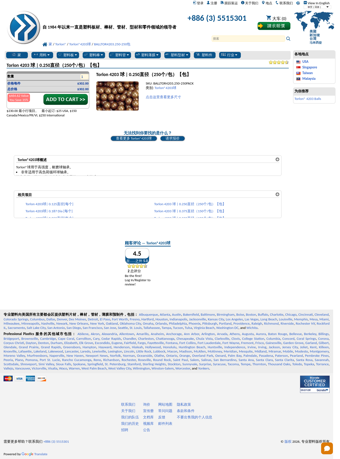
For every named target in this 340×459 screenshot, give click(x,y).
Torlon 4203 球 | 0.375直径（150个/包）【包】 (190, 211)
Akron (95, 334)
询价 (146, 404)
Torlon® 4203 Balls (307, 99)
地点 (267, 3)
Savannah (322, 360)
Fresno (135, 319)
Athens (235, 334)
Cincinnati (305, 314)
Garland (311, 343)
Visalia (52, 368)
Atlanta (165, 314)
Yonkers (203, 368)
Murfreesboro (37, 355)
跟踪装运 (229, 3)
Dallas (51, 319)
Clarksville (222, 338)
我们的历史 (130, 423)
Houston (162, 319)
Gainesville (273, 343)
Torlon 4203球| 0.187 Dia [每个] (49, 211)
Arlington (208, 334)
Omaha (148, 323)
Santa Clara (264, 360)
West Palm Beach (93, 368)
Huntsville (215, 347)
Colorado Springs (16, 319)
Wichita (252, 328)
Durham (56, 343)
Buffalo (263, 314)
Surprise (205, 364)
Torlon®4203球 (165, 88)
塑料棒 (93, 55)
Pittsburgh (209, 323)
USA (305, 62)
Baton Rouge (277, 334)
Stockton (174, 364)
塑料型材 (176, 55)
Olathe (159, 355)
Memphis (301, 319)
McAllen (200, 351)
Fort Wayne (230, 343)
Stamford (134, 364)
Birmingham (225, 314)
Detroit (93, 319)
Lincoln (129, 351)
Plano (19, 360)
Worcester (182, 368)
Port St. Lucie (50, 360)
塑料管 (119, 55)
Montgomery (319, 351)
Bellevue (295, 334)
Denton (43, 343)
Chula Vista (204, 338)
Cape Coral (66, 338)
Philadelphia (178, 323)
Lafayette (25, 351)
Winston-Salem (163, 368)
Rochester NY (305, 323)
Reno (97, 360)
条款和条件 (186, 411)
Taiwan (307, 73)
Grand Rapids (51, 347)
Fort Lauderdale (209, 343)
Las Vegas (252, 319)
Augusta (248, 334)
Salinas (206, 360)
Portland (225, 323)
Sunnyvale (190, 364)
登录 (198, 3)
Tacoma (233, 364)
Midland (261, 351)
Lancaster (71, 351)
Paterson (281, 355)
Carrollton (83, 338)
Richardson (111, 360)
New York (97, 323)
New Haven (75, 355)
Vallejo (8, 368)
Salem (194, 360)
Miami (324, 319)
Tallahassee (151, 328)
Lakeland (40, 351)
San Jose (110, 328)
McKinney (215, 351)
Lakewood (55, 351)
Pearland (296, 355)
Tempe (245, 364)
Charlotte (276, 314)
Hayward (104, 347)
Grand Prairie (29, 347)
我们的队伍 (130, 417)
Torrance (322, 364)
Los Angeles (234, 319)
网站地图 (165, 404)
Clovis (235, 338)
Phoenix (194, 323)
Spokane (79, 364)
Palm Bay (234, 355)
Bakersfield (191, 314)
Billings (324, 334)
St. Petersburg (115, 364)
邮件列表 (165, 423)
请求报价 (173, 138)
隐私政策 (184, 404)
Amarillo (142, 334)
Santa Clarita (284, 360)
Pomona (32, 360)
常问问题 (165, 411)
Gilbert (324, 343)
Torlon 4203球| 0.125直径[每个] (49, 204)
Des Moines (77, 319)
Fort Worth (120, 319)
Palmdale (250, 355)
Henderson (122, 347)
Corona (323, 338)
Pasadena (266, 355)
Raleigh (256, 323)
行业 (229, 55)
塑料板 (67, 55)
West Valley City (119, 368)
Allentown (126, 334)
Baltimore (208, 314)
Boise (240, 314)
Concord (288, 338)
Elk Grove (86, 343)
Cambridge (48, 338)
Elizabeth (70, 343)
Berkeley (310, 334)
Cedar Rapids (111, 338)
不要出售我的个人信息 (194, 417)
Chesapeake (185, 338)
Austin (176, 314)
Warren (74, 368)
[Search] (248, 38)
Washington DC (227, 328)
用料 (41, 55)
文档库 (148, 417)
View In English (317, 3)
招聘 (124, 430)
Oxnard (220, 355)
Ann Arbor (191, 334)
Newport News (97, 355)
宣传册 (148, 411)
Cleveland (321, 314)
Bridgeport (11, 338)
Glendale (10, 347)
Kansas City (216, 319)
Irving (262, 347)
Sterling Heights (154, 364)
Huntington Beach (192, 347)
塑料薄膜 (146, 55)
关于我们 (249, 3)
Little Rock (143, 351)
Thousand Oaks (279, 364)
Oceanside (144, 355)
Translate (34, 454)
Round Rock (162, 360)
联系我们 (284, 3)
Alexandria (109, 334)
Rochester (129, 360)
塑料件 (204, 55)
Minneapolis (30, 323)
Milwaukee (11, 323)
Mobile (288, 351)
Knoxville (10, 351)
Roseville (144, 360)
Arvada (222, 334)
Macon (172, 351)
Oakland (112, 323)
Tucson (178, 328)
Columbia (273, 338)
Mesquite (246, 351)
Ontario (171, 355)
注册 (212, 3)
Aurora (261, 334)
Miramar (274, 351)
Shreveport (29, 364)
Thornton (259, 364)
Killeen (324, 347)
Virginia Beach (204, 328)
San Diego (74, 328)
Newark (61, 323)
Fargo (142, 343)
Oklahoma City (130, 323)
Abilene (83, 334)
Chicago (291, 314)
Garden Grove (293, 343)
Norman (129, 355)
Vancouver (22, 368)
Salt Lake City (36, 328)
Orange (184, 355)
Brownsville (29, 338)
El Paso (105, 319)
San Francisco (92, 328)
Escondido (102, 343)
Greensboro (71, 347)
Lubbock (159, 351)
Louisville (285, 319)
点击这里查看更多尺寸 (163, 97)
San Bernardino (224, 360)
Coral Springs (306, 338)
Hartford (147, 319)
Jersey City (290, 347)
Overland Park (202, 355)
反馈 (161, 417)
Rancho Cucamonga (76, 360)
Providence (241, 323)
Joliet (304, 347)
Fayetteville (156, 343)
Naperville (56, 355)
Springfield (95, 364)
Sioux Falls (63, 364)
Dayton (31, 343)
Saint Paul (180, 360)
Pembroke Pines (317, 355)
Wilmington (141, 368)
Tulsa (188, 328)
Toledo (297, 364)
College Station (253, 338)
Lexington (115, 351)
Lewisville (99, 351)
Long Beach (268, 319)
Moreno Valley (14, 355)
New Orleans (78, 323)
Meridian (230, 351)
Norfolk (115, 355)
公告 (146, 430)
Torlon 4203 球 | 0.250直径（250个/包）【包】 (190, 204)
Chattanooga (165, 338)
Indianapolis (178, 319)
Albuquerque (148, 314)
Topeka (309, 364)
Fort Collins (187, 343)
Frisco (259, 343)
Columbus (37, 319)
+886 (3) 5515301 (216, 18)
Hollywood (153, 347)
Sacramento (16, 328)
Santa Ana (246, 360)
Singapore (309, 67)
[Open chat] (327, 448)
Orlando (161, 323)
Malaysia (308, 78)
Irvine (251, 347)
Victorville (39, 368)
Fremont (247, 343)
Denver (62, 319)
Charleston (146, 338)
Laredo (85, 351)
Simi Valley (46, 364)
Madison (185, 351)
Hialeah (137, 347)
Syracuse (219, 364)
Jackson (274, 347)
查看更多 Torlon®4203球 (134, 138)
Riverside (287, 323)
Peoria (8, 360)
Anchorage (174, 334)
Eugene (117, 343)
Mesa (314, 319)
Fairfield (130, 343)
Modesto (301, 351)
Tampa (166, 328)
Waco (63, 368)
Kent (313, 347)
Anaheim (157, 334)
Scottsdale (11, 364)
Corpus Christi (14, 343)
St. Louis (136, 328)
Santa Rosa (304, 360)
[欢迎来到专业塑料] (109, 19)
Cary (96, 338)
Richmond (271, 323)
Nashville (48, 323)
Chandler (129, 338)
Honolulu (169, 347)
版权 (288, 441)
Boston (251, 314)
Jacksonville (197, 319)
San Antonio (56, 328)
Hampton (89, 347)
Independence (234, 347)
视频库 (148, 423)
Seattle (123, 328)
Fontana (172, 343)
